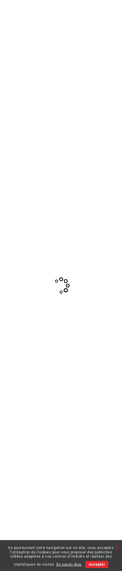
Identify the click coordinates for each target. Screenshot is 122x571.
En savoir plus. (69, 564)
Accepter (97, 564)
